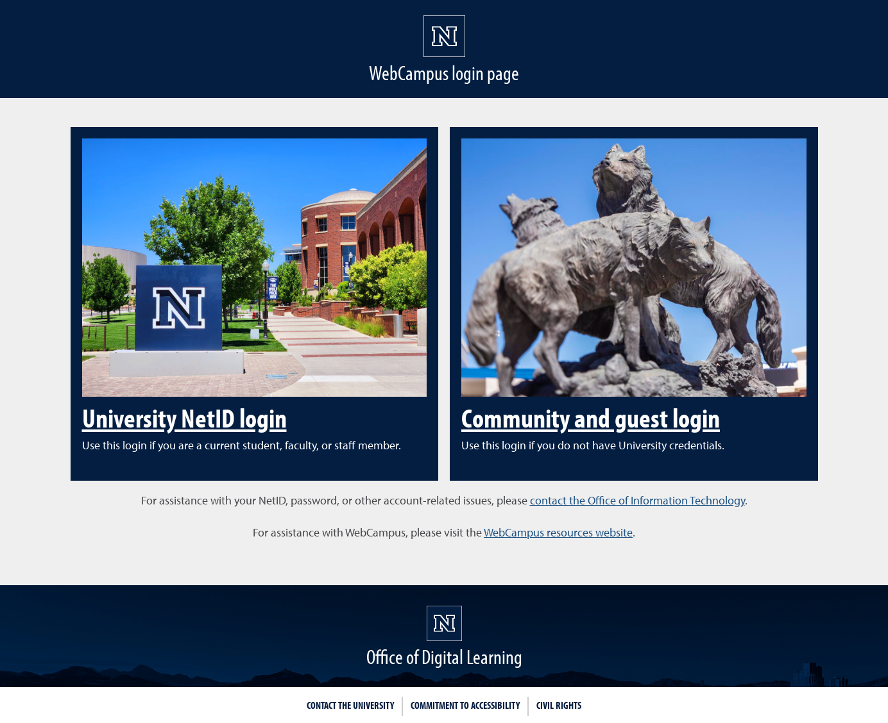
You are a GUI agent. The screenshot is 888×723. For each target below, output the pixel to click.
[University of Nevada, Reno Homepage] (444, 623)
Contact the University (350, 705)
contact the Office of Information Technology (637, 500)
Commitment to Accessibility (465, 705)
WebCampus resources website (558, 532)
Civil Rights (558, 705)
